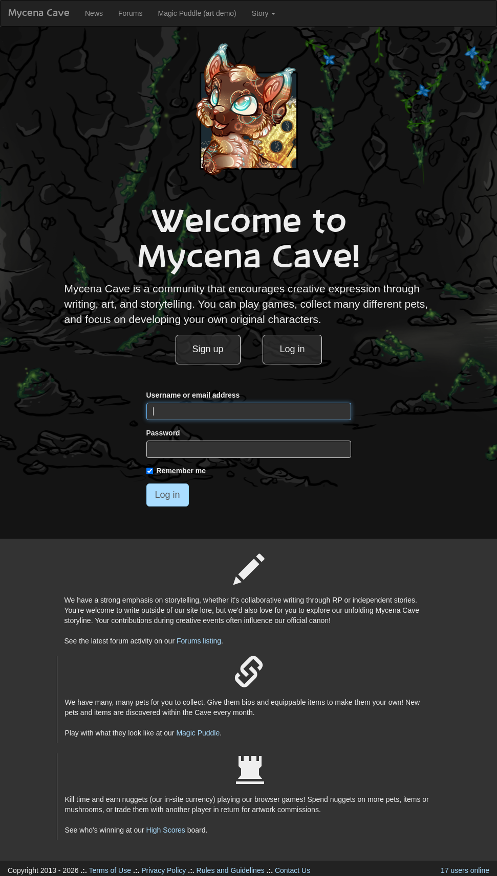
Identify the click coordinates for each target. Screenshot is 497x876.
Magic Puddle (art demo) (197, 13)
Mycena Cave (39, 13)
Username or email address (193, 395)
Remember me (176, 471)
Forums (130, 13)
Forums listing (199, 641)
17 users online (465, 870)
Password (163, 433)
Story (264, 13)
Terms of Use (110, 870)
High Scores (165, 830)
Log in (292, 349)
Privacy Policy (163, 870)
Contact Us (292, 870)
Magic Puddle (198, 733)
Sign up (208, 349)
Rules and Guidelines (231, 870)
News (94, 13)
